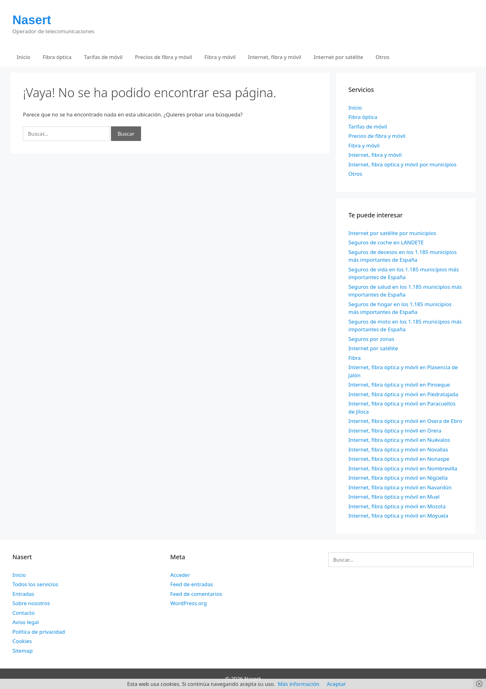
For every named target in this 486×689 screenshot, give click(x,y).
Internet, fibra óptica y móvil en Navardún (400, 487)
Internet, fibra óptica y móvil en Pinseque (399, 384)
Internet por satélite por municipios (392, 233)
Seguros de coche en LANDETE (386, 242)
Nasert (31, 20)
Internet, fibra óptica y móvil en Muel (394, 496)
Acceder (180, 574)
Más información (298, 683)
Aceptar (336, 683)
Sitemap (22, 650)
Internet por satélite (338, 57)
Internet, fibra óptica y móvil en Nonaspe (398, 458)
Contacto (23, 612)
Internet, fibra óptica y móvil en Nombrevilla (402, 468)
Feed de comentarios (196, 593)
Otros (383, 57)
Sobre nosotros (31, 603)
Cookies (22, 641)
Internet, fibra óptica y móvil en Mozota (397, 506)
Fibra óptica (57, 57)
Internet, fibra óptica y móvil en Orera (394, 430)
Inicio (23, 57)
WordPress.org (188, 603)
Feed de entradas (191, 584)
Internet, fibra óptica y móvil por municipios (402, 164)
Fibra (354, 357)
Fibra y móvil (220, 57)
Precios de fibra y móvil (163, 57)
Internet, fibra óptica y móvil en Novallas (398, 449)
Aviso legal (25, 622)
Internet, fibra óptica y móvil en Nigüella (398, 477)
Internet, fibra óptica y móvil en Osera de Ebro (405, 420)
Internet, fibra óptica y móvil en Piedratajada (403, 394)
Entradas (23, 593)
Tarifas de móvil (103, 57)
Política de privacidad (38, 631)
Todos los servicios (35, 584)
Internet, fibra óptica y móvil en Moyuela (398, 515)
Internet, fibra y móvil (274, 57)
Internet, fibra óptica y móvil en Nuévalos (399, 439)
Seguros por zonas (371, 338)
